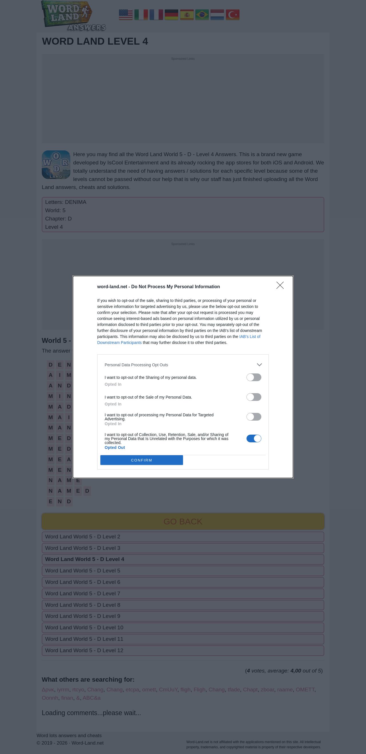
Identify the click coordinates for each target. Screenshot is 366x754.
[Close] (282, 287)
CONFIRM (141, 460)
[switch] (253, 377)
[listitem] (183, 365)
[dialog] (183, 377)
